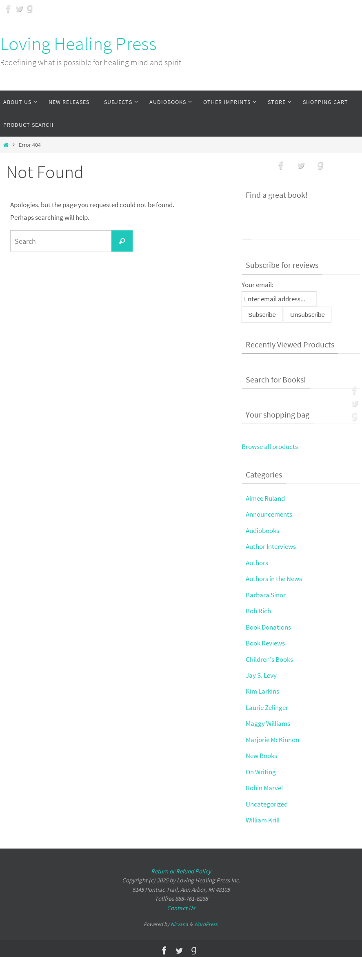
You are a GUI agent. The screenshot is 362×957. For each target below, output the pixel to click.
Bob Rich (258, 609)
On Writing (261, 769)
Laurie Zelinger (267, 705)
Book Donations (268, 625)
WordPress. (206, 920)
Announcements (269, 514)
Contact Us (181, 904)
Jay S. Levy (261, 673)
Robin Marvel (264, 784)
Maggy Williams (268, 721)
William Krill (263, 816)
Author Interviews (271, 545)
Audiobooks (262, 530)
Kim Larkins (262, 689)
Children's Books (269, 657)
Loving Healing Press (78, 43)
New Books (261, 753)
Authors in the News (274, 577)
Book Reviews (265, 641)
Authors (257, 561)
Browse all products (270, 446)
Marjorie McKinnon (272, 737)
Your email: (257, 284)
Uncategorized (267, 800)
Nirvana (179, 920)
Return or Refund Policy (181, 867)
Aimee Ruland (265, 497)
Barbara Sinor (266, 593)
